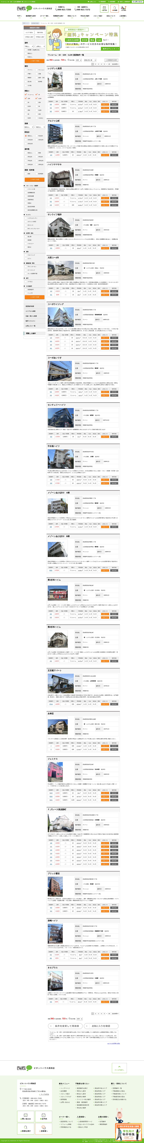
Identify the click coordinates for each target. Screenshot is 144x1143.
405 (51, 345)
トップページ (65, 1088)
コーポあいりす (55, 358)
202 (51, 614)
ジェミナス (53, 759)
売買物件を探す (58, 16)
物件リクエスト (30, 321)
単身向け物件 (81, 1096)
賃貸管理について (67, 1121)
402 (51, 907)
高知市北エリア (100, 1099)
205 (51, 205)
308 (51, 479)
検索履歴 (111, 1)
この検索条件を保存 (111, 60)
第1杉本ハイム (54, 580)
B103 (51, 793)
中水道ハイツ (54, 446)
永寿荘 (51, 713)
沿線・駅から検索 (31, 316)
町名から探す (81, 1094)
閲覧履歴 (102, 1)
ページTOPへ (119, 1070)
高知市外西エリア (101, 1105)
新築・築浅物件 (82, 1102)
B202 (51, 796)
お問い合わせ (65, 1102)
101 (51, 846)
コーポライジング (56, 304)
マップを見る (45, 1094)
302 (51, 111)
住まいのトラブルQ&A (86, 1124)
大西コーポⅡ (53, 257)
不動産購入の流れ (119, 1091)
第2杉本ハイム (54, 627)
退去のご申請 (83, 1127)
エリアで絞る (29, 32)
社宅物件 (103, 1121)
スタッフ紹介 (98, 16)
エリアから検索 (30, 311)
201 (51, 201)
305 (51, 483)
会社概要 (64, 1091)
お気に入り (105, 104)
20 (109, 64)
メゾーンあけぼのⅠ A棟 (59, 493)
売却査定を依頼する (120, 1099)
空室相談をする (66, 1127)
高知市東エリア (100, 1091)
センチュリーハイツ (57, 405)
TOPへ (19, 16)
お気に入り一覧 (30, 326)
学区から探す (81, 1091)
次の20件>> (115, 64)
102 (51, 198)
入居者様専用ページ (85, 1121)
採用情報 (64, 1099)
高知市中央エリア (101, 1088)
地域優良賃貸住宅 (83, 1105)
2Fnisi (51, 704)
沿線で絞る (40, 32)
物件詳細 (114, 104)
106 (51, 843)
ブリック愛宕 (54, 873)
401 (51, 348)
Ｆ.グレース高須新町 (57, 809)
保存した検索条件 (124, 1)
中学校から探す (40, 37)
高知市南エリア (100, 1096)
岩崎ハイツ (53, 920)
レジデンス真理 (55, 68)
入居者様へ (123, 16)
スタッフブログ (66, 1096)
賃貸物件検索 (30, 306)
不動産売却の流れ (119, 1096)
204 (51, 860)
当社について (111, 16)
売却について (72, 16)
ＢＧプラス (53, 968)
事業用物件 (103, 1124)
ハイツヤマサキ (55, 164)
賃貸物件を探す (31, 16)
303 (51, 108)
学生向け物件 (85, 16)
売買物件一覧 (117, 1088)
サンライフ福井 (55, 214)
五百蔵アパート (55, 670)
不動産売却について (120, 1094)
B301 (50, 570)
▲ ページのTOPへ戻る (114, 1043)
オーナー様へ (44, 16)
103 (51, 155)
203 (51, 104)
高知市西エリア (100, 1094)
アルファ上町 (54, 121)
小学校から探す (29, 37)
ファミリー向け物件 (84, 1099)
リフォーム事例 (66, 1124)
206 (51, 853)
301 (51, 294)
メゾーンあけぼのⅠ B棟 (59, 536)
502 (51, 911)
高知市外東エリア (101, 1102)
